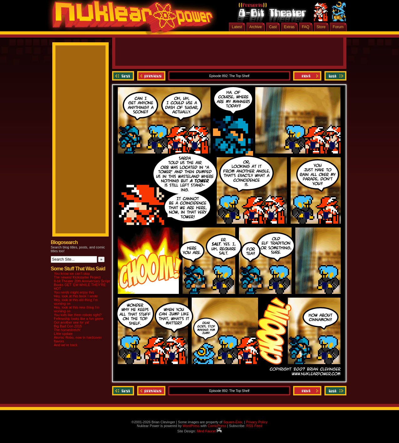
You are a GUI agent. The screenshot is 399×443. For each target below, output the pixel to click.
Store (321, 27)
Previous (151, 75)
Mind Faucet (209, 431)
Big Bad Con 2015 (68, 326)
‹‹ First (124, 75)
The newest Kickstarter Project (77, 277)
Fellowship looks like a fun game (78, 319)
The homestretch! (67, 330)
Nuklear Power (131, 19)
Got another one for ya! (71, 322)
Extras (289, 27)
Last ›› (334, 75)
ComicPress (217, 426)
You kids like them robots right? (77, 315)
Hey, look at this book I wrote (76, 296)
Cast (273, 27)
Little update (63, 334)
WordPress (191, 426)
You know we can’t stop (72, 273)
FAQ (305, 27)
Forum (338, 27)
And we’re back (65, 345)
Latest (237, 27)
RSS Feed (254, 426)
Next (307, 75)
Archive (255, 27)
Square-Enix (232, 422)
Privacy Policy (256, 422)
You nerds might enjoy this (74, 292)
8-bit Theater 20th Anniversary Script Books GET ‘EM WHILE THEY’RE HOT (82, 284)
